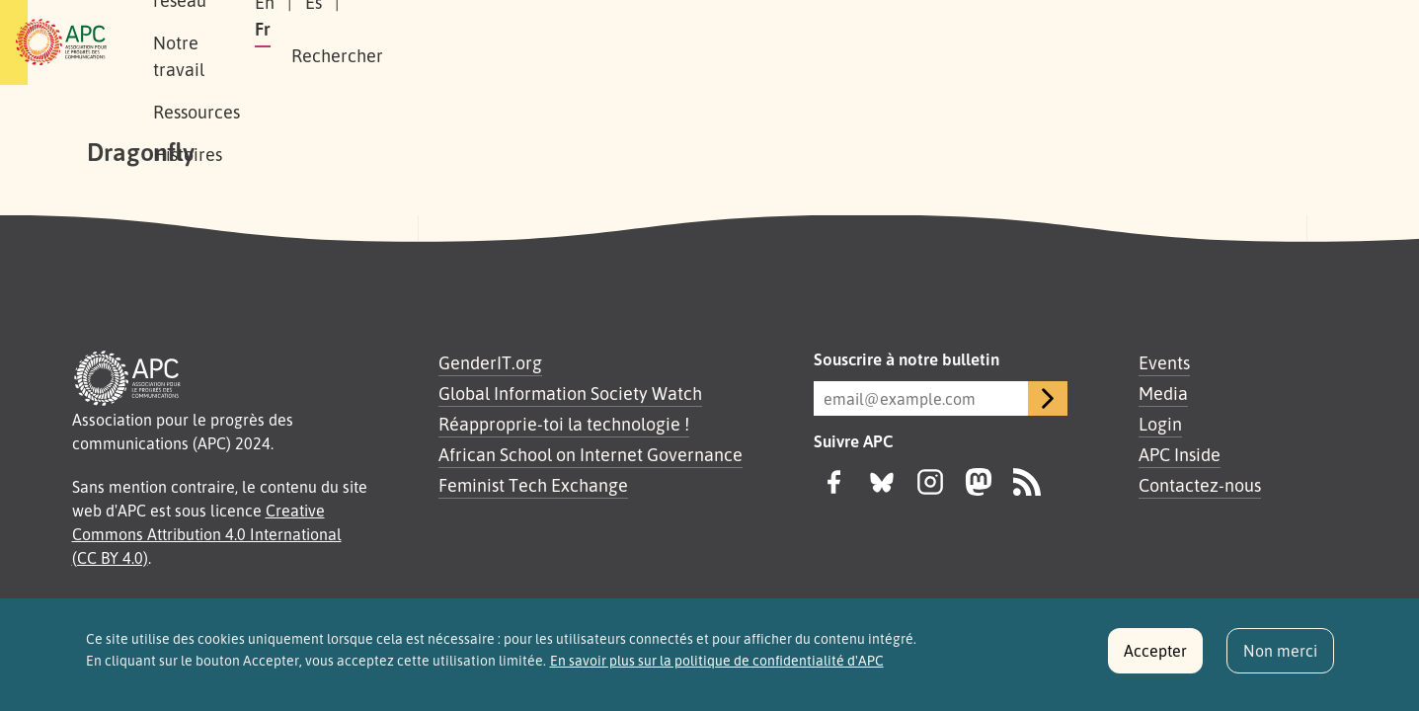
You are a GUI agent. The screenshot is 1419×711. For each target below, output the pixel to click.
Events (1164, 362)
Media (1163, 393)
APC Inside (1180, 454)
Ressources (615, 42)
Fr (1136, 42)
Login (1160, 423)
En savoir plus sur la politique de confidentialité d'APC (717, 668)
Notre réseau (360, 42)
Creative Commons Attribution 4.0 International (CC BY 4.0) (207, 534)
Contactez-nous (1200, 485)
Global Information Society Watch (570, 393)
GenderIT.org (490, 362)
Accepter (1155, 659)
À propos (245, 42)
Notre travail (491, 42)
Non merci (1280, 659)
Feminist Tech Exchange (533, 485)
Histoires (722, 42)
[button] (1277, 43)
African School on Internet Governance (590, 454)
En (1041, 42)
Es (1089, 42)
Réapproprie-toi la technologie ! (563, 423)
